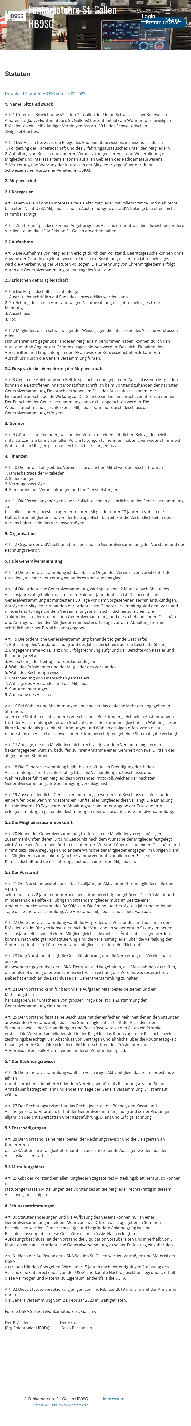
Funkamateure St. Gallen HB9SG (72, 16)
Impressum (113, 1399)
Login (148, 16)
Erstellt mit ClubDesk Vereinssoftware (60, 1405)
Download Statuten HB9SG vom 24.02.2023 (45, 93)
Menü (172, 16)
